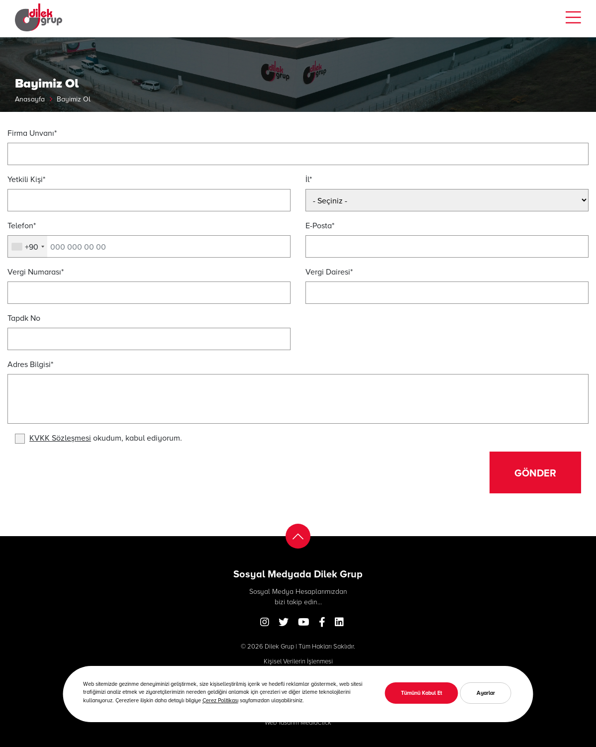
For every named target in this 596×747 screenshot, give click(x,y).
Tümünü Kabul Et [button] (421, 692)
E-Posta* (319, 225)
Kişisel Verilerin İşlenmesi (298, 661)
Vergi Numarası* (35, 271)
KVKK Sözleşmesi (60, 437)
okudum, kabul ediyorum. (105, 437)
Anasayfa (30, 98)
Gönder (535, 472)
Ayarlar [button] (486, 692)
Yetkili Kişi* (26, 179)
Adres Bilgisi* (30, 364)
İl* (308, 179)
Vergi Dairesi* (329, 271)
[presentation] (90, 471)
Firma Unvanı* (32, 132)
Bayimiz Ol (74, 98)
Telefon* (21, 225)
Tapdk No (23, 317)
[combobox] (27, 247)
